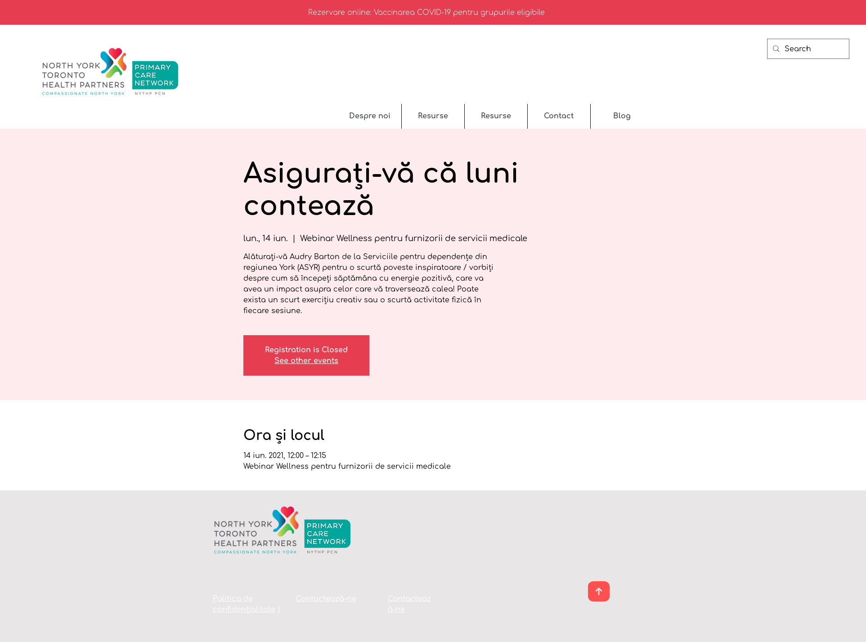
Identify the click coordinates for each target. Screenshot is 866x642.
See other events (306, 361)
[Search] (807, 48)
